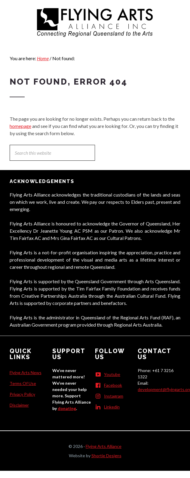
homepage (20, 126)
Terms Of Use (23, 383)
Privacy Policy (22, 394)
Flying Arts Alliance (103, 446)
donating (67, 408)
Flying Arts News (25, 372)
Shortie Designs (106, 455)
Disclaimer (19, 405)
